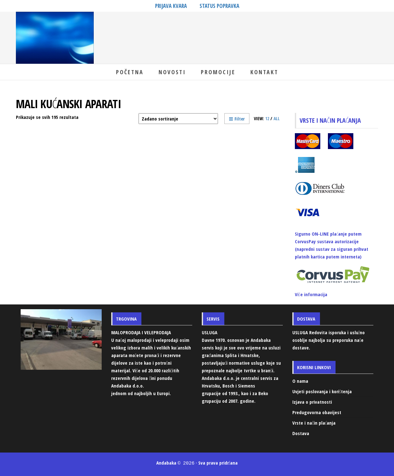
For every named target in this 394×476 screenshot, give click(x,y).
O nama (300, 381)
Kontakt (264, 72)
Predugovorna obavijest (316, 412)
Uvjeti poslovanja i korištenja (322, 391)
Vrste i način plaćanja (314, 423)
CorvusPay (305, 241)
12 (267, 118)
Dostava (300, 433)
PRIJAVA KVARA (171, 6)
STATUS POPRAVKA (219, 6)
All (277, 118)
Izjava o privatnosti (312, 402)
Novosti (172, 72)
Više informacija (311, 294)
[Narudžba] (178, 118)
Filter (237, 119)
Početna (130, 72)
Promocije (218, 72)
